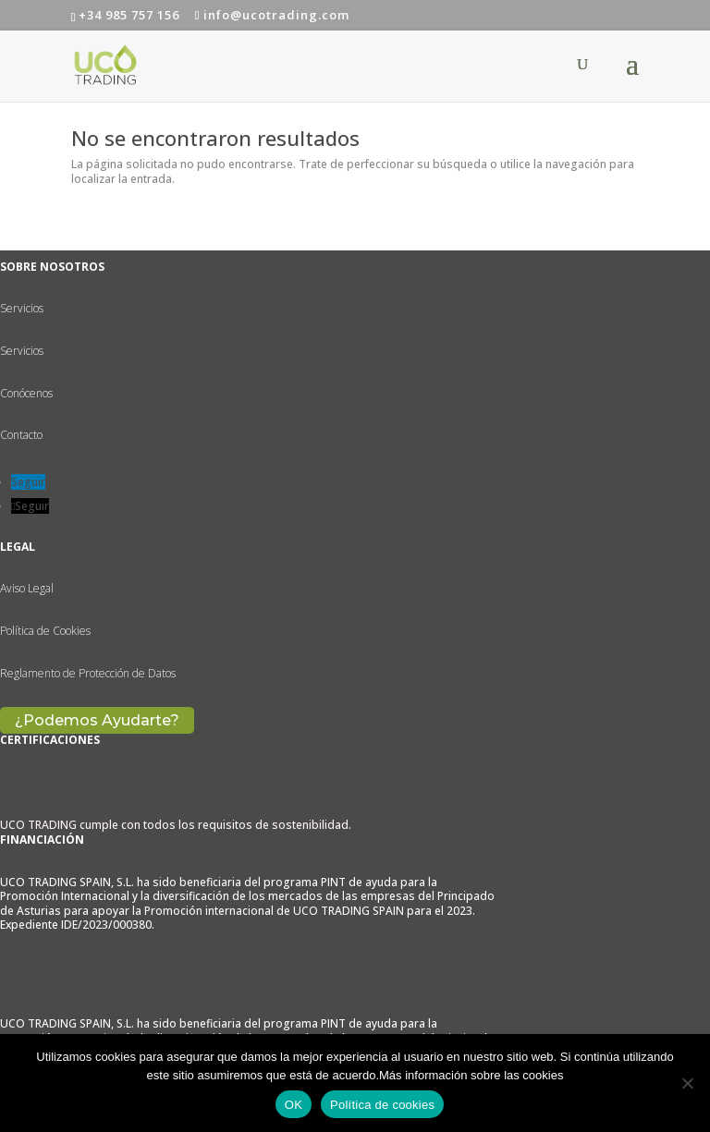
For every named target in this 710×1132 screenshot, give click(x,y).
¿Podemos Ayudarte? (97, 720)
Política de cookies (382, 1105)
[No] (687, 1083)
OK (293, 1105)
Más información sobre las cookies (471, 1075)
